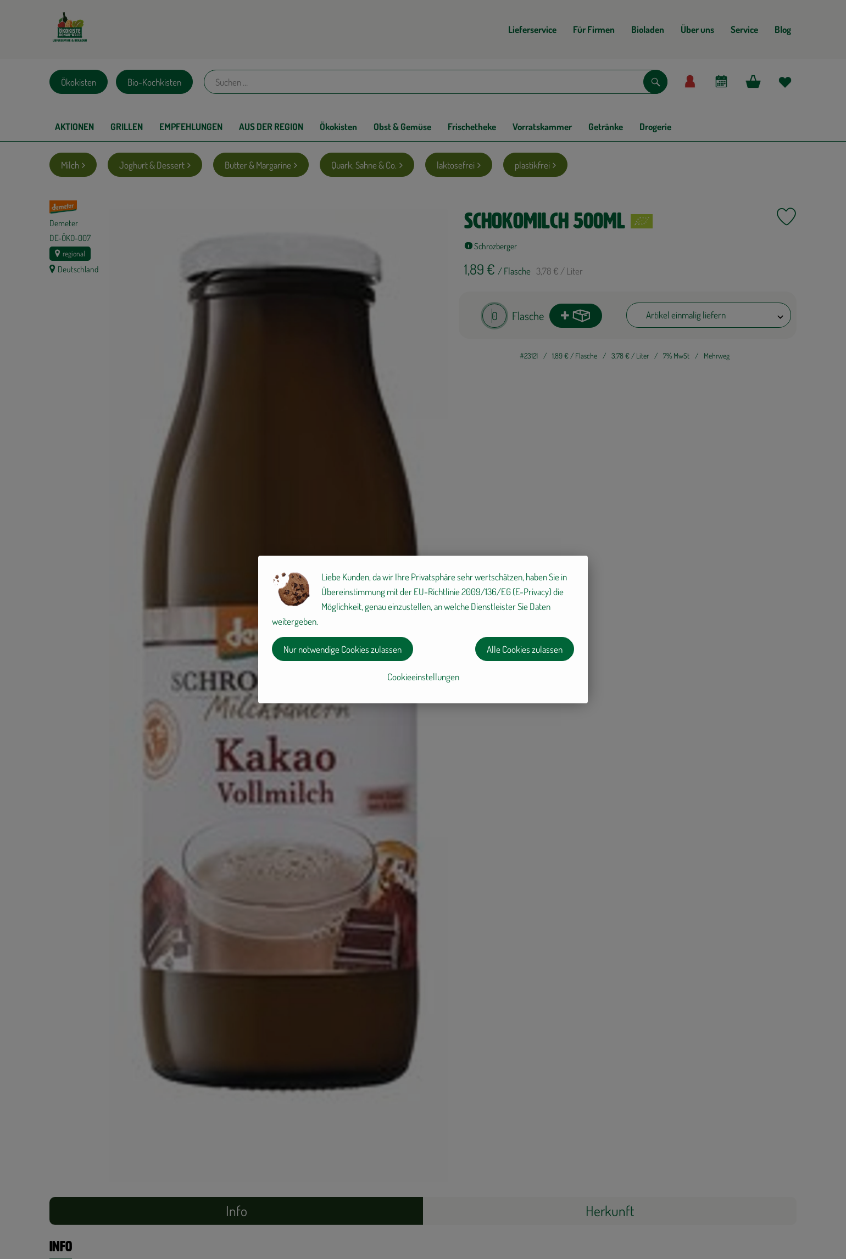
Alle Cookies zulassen (525, 649)
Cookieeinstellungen (423, 676)
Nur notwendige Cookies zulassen (342, 649)
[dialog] (423, 629)
